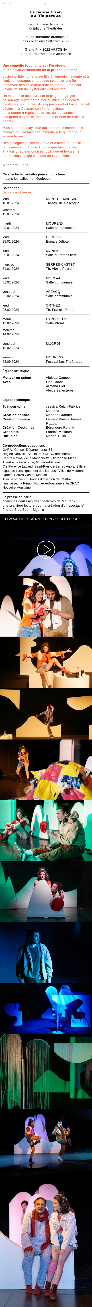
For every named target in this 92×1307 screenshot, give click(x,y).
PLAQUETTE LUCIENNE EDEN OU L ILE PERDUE (43, 519)
